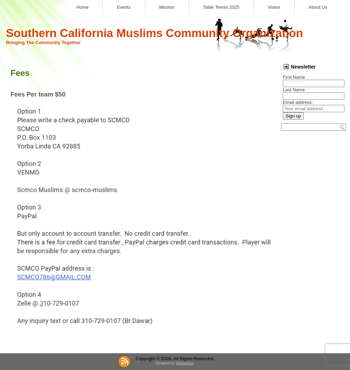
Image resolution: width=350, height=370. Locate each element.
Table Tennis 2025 (221, 7)
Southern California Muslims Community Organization (154, 33)
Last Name (294, 89)
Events (124, 7)
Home (82, 7)
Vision (274, 7)
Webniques (185, 363)
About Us (318, 7)
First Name (294, 77)
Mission (167, 7)
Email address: (298, 102)
